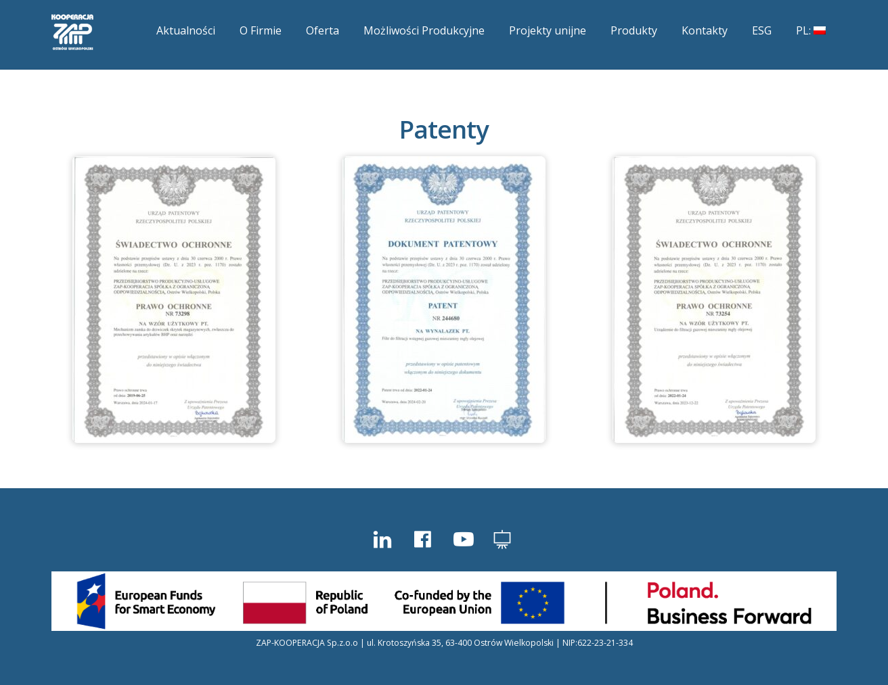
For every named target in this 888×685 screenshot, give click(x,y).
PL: (811, 30)
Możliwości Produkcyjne (424, 30)
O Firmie (261, 30)
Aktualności (185, 30)
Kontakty (705, 30)
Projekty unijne (547, 30)
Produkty (633, 30)
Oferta (322, 30)
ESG (762, 30)
